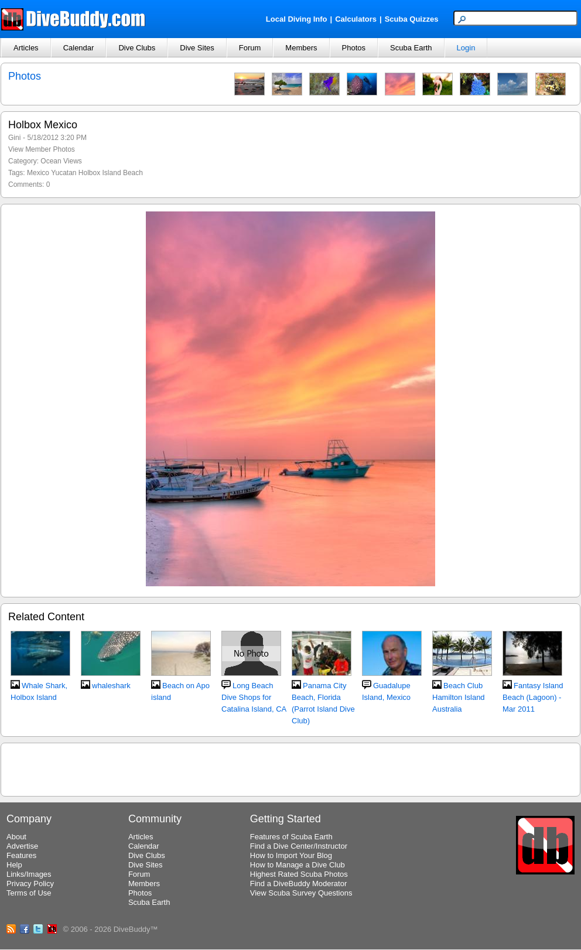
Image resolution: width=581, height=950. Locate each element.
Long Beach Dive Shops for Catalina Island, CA (253, 697)
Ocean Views (60, 161)
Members (301, 47)
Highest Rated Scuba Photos (299, 874)
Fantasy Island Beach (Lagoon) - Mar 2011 (533, 697)
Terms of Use (29, 893)
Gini (14, 138)
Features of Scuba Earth (291, 836)
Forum (250, 47)
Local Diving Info (296, 19)
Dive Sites (197, 47)
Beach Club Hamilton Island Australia (458, 697)
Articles (26, 47)
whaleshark (111, 685)
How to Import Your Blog (291, 855)
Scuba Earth (411, 47)
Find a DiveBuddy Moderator (298, 883)
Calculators (356, 19)
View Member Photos (41, 149)
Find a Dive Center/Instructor (298, 846)
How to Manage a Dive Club (297, 864)
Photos (353, 47)
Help (14, 864)
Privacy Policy (30, 883)
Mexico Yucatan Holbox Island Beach (85, 173)
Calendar (78, 47)
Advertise (22, 846)
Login (466, 47)
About (16, 836)
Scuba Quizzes (412, 19)
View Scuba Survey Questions (301, 893)
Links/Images (29, 874)
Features (21, 855)
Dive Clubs (136, 47)
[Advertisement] (290, 767)
